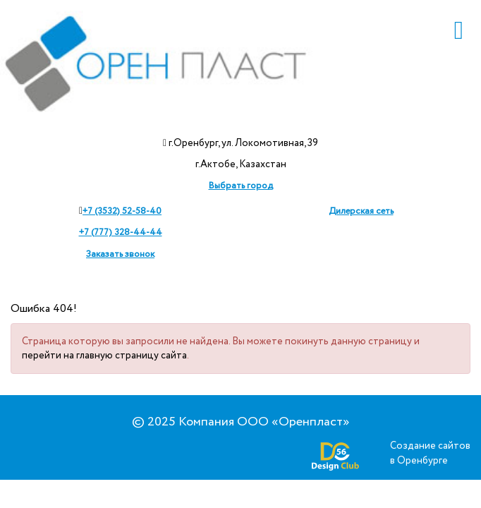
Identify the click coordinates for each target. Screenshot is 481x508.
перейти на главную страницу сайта (104, 356)
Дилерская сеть (361, 211)
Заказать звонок (120, 254)
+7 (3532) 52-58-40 (122, 211)
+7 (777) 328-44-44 (120, 232)
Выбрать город (241, 185)
